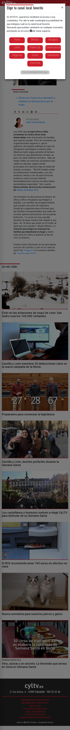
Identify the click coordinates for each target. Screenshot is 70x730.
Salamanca (53, 47)
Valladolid (53, 55)
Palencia (35, 47)
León (17, 47)
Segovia (17, 55)
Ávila (17, 39)
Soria (35, 55)
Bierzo (35, 39)
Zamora (35, 63)
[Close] (62, 7)
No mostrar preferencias (35, 72)
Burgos (53, 39)
